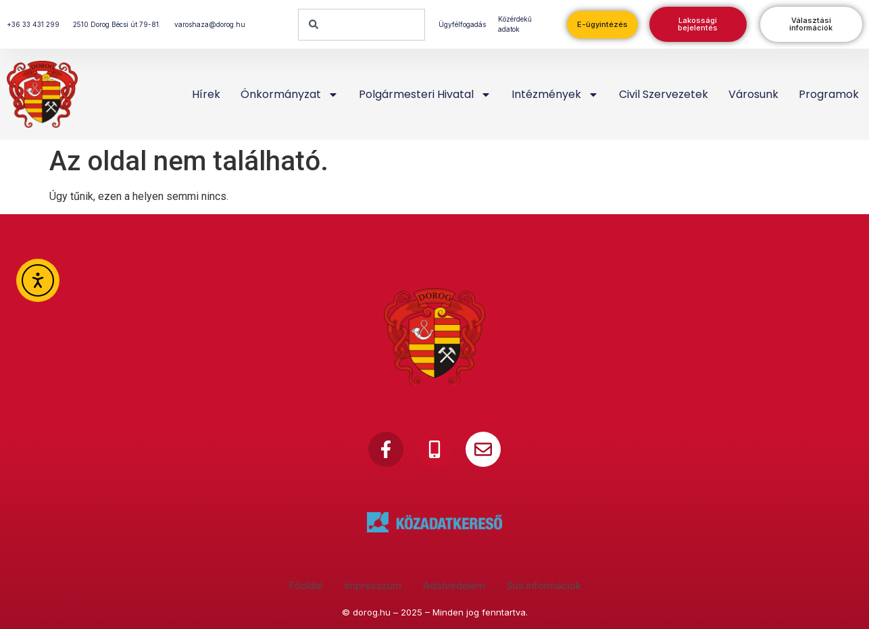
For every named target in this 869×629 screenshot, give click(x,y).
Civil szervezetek (663, 94)
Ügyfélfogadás (462, 24)
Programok (829, 94)
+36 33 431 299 (33, 24)
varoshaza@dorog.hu (209, 24)
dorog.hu (372, 612)
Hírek (206, 94)
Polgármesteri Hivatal (425, 94)
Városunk (753, 94)
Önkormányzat (290, 94)
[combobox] (361, 25)
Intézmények (555, 94)
